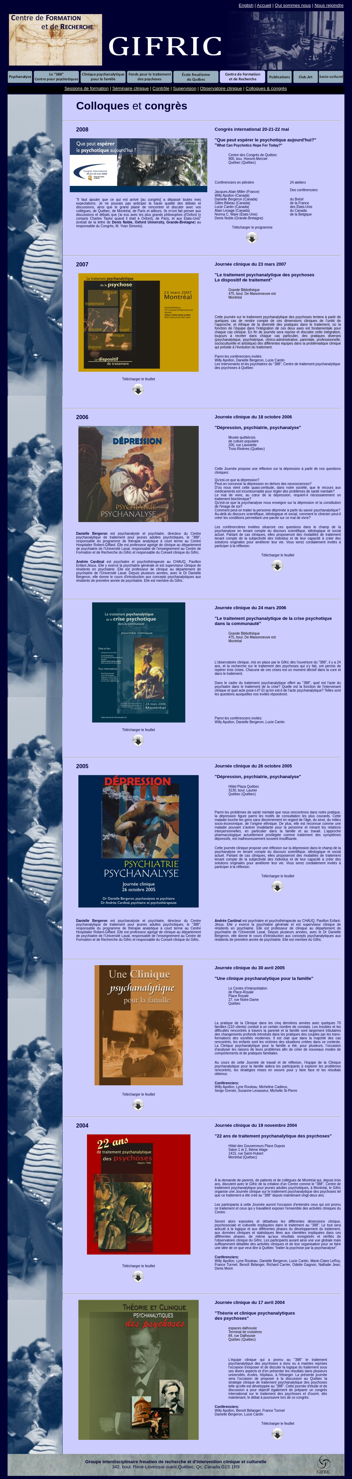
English (246, 5)
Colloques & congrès (266, 88)
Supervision (184, 88)
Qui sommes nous (293, 5)
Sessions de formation (86, 88)
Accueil (264, 5)
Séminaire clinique (130, 88)
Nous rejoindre (329, 5)
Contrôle (161, 88)
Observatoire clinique (221, 88)
